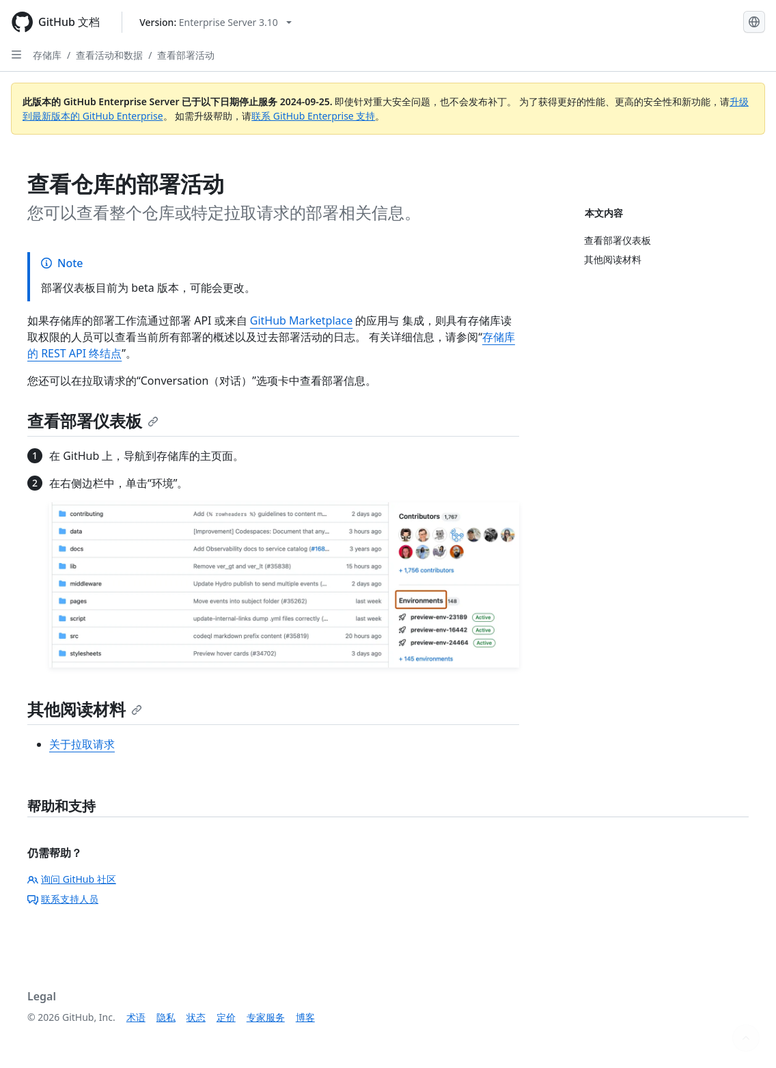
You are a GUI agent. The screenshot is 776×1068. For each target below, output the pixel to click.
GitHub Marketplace (301, 320)
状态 (196, 1017)
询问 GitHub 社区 (71, 879)
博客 (305, 1017)
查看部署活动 (185, 55)
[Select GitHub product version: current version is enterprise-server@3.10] (215, 22)
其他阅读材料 (84, 709)
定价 (226, 1017)
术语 (136, 1017)
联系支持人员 (62, 898)
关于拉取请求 (82, 744)
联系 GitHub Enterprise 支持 (313, 115)
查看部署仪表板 (92, 420)
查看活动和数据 (109, 55)
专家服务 (266, 1017)
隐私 (166, 1017)
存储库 (47, 55)
